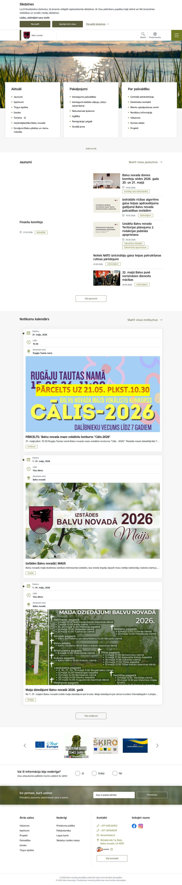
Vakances (24, 825)
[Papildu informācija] (111, 849)
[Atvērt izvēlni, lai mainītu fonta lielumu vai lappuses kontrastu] (154, 35)
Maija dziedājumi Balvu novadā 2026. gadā (54, 690)
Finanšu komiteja (31, 222)
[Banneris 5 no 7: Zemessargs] (105, 745)
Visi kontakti (112, 858)
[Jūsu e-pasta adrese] (114, 795)
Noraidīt (35, 24)
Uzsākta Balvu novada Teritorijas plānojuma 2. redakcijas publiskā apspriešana (138, 229)
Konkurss (32, 446)
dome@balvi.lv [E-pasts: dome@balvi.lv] (108, 835)
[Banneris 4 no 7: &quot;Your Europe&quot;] (76, 745)
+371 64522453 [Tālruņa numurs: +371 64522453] (109, 825)
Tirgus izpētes (27, 850)
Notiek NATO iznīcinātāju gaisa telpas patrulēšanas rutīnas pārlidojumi (127, 257)
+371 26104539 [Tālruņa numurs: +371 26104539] (109, 830)
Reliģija (31, 700)
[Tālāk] (157, 745)
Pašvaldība (25, 840)
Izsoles (23, 845)
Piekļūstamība (63, 830)
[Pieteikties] (152, 795)
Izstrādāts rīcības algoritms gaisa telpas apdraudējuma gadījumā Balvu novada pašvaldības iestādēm (140, 205)
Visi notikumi (91, 715)
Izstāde (31, 573)
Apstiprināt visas (67, 24)
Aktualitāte (41, 232)
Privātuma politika (65, 825)
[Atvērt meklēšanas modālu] (143, 35)
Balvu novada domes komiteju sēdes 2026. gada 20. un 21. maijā (140, 178)
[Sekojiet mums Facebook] (134, 826)
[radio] (79, 773)
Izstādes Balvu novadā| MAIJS (46, 563)
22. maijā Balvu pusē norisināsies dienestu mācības (136, 276)
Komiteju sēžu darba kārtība (136, 191)
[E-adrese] (103, 849)
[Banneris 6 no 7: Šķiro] (135, 745)
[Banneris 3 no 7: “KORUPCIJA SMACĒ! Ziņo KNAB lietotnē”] (46, 745)
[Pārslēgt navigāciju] (176, 35)
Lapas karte (62, 835)
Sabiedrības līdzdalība (133, 243)
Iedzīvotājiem (145, 215)
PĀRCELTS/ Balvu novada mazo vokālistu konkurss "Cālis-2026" (68, 437)
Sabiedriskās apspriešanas (135, 247)
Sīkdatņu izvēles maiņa (68, 840)
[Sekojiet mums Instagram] (140, 826)
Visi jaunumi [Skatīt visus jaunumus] (91, 298)
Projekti (23, 835)
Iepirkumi (24, 830)
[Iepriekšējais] (24, 745)
